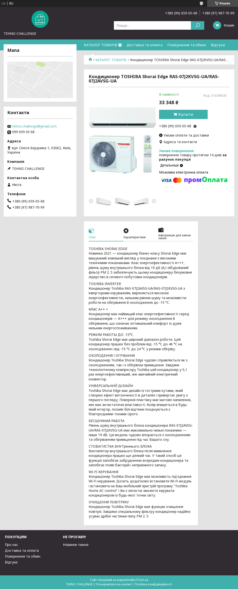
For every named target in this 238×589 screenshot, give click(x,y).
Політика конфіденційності (153, 584)
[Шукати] (197, 25)
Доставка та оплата (144, 44)
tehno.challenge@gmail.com (34, 126)
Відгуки (218, 44)
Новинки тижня (75, 544)
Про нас (11, 544)
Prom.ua (142, 580)
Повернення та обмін (186, 44)
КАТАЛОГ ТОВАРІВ (100, 44)
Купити (185, 114)
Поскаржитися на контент (114, 584)
